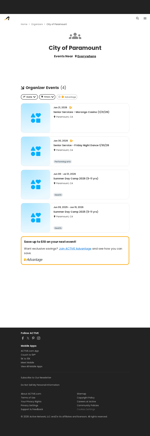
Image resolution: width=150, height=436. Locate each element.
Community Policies (88, 405)
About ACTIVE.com (31, 393)
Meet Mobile (27, 362)
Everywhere (86, 56)
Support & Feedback (32, 409)
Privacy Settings (29, 405)
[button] (47, 97)
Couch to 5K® (28, 354)
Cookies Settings (86, 409)
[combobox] (29, 97)
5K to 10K (25, 358)
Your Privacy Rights (31, 401)
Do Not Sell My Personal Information (40, 384)
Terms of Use (28, 397)
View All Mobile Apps (31, 366)
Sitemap (81, 393)
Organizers (37, 24)
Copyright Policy (86, 397)
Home (24, 24)
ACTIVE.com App (30, 350)
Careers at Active (86, 401)
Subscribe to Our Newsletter (36, 377)
